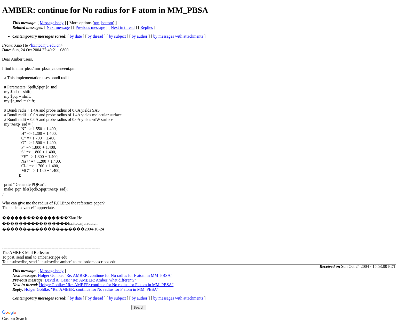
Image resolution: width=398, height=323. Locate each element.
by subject (117, 36)
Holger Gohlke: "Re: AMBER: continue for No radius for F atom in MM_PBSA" (105, 275)
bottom (107, 23)
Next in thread (123, 27)
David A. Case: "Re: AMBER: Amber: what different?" (90, 280)
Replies (146, 27)
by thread (95, 36)
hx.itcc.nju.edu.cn (46, 45)
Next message (58, 27)
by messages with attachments (178, 36)
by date (76, 36)
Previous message (90, 27)
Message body (51, 23)
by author (139, 36)
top (96, 23)
